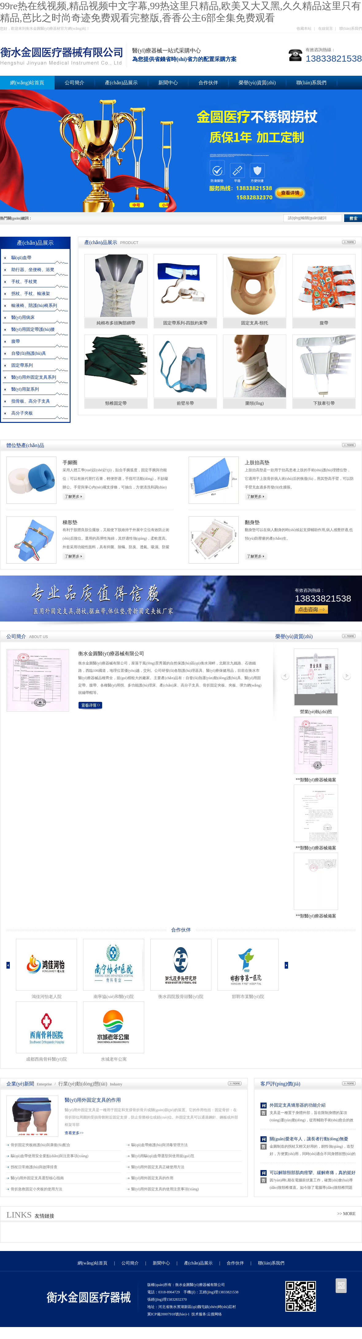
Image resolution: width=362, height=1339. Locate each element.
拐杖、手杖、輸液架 (30, 293)
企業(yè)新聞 (20, 1083)
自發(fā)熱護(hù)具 (28, 353)
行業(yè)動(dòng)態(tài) (82, 1083)
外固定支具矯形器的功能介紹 (297, 1105)
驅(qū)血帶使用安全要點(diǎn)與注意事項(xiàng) (49, 1156)
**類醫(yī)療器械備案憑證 (316, 781)
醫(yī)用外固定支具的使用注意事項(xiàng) (165, 1189)
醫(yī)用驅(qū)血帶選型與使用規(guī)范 (162, 1156)
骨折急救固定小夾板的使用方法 (36, 1189)
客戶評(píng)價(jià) (280, 1083)
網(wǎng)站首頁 (92, 1263)
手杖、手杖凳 (24, 281)
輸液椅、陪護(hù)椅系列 (34, 305)
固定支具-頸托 (254, 323)
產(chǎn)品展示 (121, 82)
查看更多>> (74, 1133)
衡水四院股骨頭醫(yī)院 (180, 996)
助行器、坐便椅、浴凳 (32, 269)
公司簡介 (74, 82)
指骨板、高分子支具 (30, 401)
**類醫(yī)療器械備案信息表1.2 (316, 917)
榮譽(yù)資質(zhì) (257, 82)
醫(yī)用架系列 (25, 389)
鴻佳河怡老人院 (47, 996)
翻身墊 (252, 522)
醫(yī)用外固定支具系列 (33, 377)
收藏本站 (304, 28)
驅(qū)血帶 (21, 257)
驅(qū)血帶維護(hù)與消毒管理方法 (159, 1145)
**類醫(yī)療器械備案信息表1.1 (316, 849)
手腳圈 (70, 462)
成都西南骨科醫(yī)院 (46, 1059)
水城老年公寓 (114, 1059)
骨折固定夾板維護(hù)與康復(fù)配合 (40, 1145)
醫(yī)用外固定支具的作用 (93, 1100)
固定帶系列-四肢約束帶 (185, 323)
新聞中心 (168, 82)
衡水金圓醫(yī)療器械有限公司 (111, 653)
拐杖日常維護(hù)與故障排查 (34, 1167)
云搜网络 (214, 1314)
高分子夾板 (22, 413)
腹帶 (15, 341)
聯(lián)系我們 (350, 28)
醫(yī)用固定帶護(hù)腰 (33, 329)
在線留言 (325, 28)
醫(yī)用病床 (23, 317)
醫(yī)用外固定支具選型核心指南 (37, 1178)
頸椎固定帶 (116, 403)
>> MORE (346, 1213)
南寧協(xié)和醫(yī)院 (114, 996)
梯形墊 (70, 522)
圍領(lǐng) (254, 403)
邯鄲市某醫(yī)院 (248, 996)
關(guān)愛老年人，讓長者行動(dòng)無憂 (309, 1139)
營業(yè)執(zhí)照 (316, 712)
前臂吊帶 (185, 403)
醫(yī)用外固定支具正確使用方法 (157, 1167)
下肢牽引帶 (324, 403)
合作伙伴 (208, 82)
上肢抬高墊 (257, 462)
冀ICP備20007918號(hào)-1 (168, 1314)
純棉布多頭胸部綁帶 (116, 323)
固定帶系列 (22, 365)
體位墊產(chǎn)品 (25, 445)
